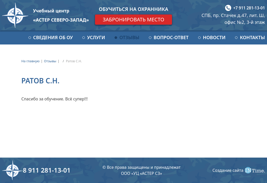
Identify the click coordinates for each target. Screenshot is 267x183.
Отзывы (129, 37)
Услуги (96, 37)
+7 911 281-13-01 (249, 8)
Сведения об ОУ (53, 37)
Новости (214, 37)
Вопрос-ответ (171, 37)
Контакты (252, 37)
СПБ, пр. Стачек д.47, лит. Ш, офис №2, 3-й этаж (233, 18)
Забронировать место (133, 19)
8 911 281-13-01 (47, 170)
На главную (30, 61)
